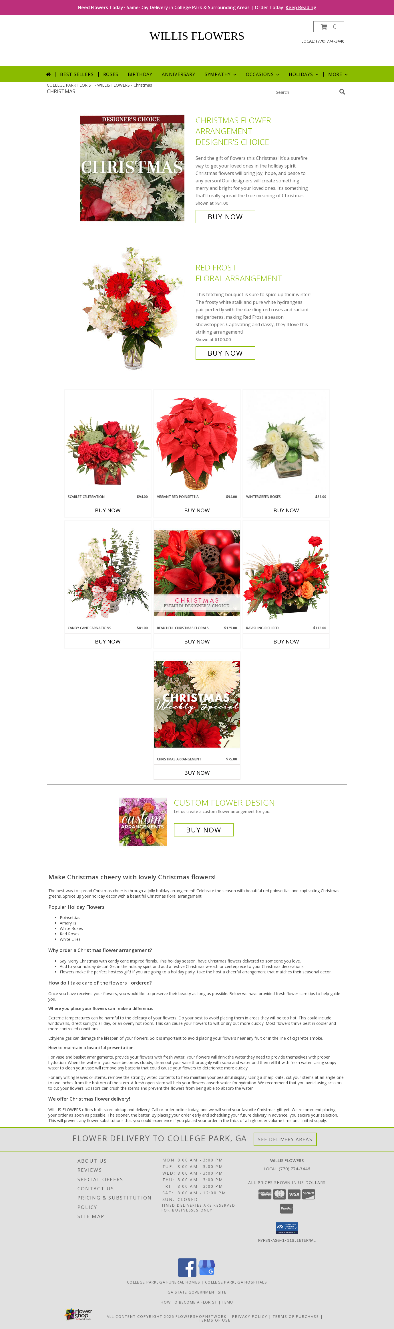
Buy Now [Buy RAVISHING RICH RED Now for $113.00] (286, 641)
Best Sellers (77, 74)
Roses (110, 74)
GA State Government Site (197, 1292)
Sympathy (221, 74)
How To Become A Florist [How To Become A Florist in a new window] (189, 1302)
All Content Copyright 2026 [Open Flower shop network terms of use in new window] (140, 1316)
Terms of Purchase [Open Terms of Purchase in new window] (296, 1316)
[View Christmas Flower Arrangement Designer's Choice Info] (136, 168)
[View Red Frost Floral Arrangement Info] (136, 310)
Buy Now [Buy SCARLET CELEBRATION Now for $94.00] (108, 510)
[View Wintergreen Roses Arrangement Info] (286, 442)
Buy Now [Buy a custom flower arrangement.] (203, 829)
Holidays (304, 74)
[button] (328, 26)
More (338, 74)
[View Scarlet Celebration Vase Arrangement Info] (108, 442)
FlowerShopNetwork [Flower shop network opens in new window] (201, 1316)
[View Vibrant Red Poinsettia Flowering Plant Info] (197, 442)
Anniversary (178, 74)
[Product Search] (306, 92)
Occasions (263, 74)
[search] (342, 92)
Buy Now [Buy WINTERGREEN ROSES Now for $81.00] (286, 510)
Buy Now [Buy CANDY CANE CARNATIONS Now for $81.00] (108, 641)
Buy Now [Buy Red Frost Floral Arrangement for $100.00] (225, 353)
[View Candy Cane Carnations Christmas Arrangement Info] (108, 573)
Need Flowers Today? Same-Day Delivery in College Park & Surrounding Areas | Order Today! (197, 7)
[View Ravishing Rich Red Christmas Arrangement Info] (286, 573)
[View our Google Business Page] (207, 1275)
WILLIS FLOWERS (197, 35)
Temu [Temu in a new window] (227, 1302)
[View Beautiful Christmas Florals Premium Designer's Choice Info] (197, 573)
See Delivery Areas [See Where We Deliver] (285, 1139)
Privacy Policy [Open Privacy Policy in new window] (249, 1316)
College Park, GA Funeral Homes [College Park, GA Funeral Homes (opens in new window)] (163, 1282)
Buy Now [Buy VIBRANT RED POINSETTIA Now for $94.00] (197, 510)
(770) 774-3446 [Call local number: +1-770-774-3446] (330, 41)
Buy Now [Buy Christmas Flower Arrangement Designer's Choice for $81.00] (225, 216)
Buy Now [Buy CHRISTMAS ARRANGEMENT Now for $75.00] (197, 772)
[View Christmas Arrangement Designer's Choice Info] (197, 704)
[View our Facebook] (187, 1275)
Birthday (140, 74)
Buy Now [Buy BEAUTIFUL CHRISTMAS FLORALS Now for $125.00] (197, 641)
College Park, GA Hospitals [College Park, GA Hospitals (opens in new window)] (236, 1282)
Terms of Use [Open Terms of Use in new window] (215, 1320)
